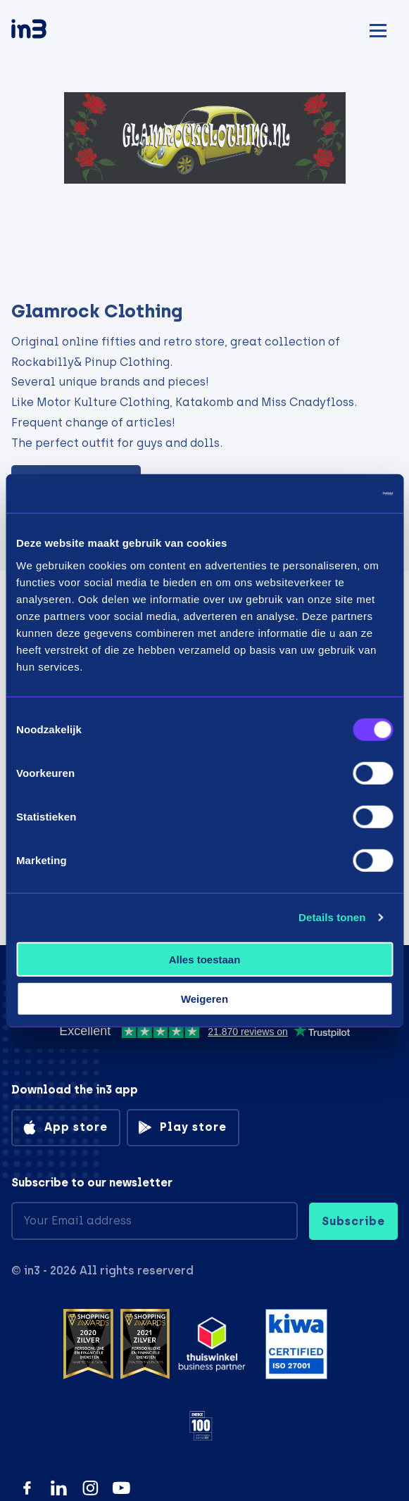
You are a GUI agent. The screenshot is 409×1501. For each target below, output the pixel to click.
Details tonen (331, 917)
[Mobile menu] (378, 28)
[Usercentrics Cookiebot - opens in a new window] (331, 493)
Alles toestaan (205, 959)
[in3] (53, 31)
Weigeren (204, 999)
